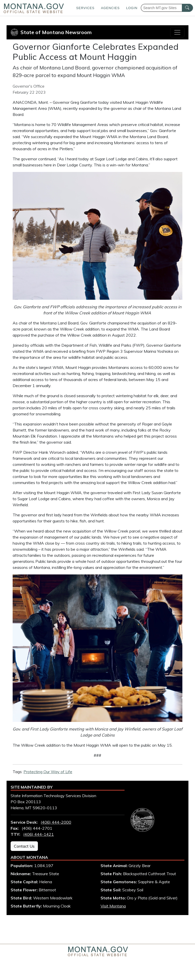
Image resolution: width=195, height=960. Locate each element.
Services (85, 8)
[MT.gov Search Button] (187, 8)
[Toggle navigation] (177, 32)
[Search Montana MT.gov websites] (167, 8)
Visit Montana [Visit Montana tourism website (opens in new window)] (113, 905)
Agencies (110, 8)
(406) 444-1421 (38, 834)
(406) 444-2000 (56, 822)
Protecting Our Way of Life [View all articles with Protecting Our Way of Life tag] (47, 771)
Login (131, 8)
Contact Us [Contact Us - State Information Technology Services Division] (24, 846)
